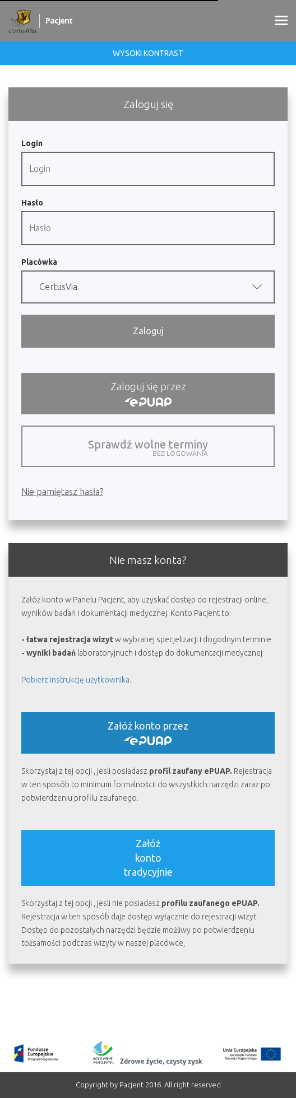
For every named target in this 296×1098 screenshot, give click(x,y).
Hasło (32, 202)
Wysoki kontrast (148, 53)
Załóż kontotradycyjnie (148, 857)
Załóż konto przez (148, 733)
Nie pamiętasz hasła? (62, 492)
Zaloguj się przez (148, 394)
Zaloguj (148, 331)
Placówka (39, 262)
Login (32, 143)
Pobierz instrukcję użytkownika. (76, 679)
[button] (148, 286)
